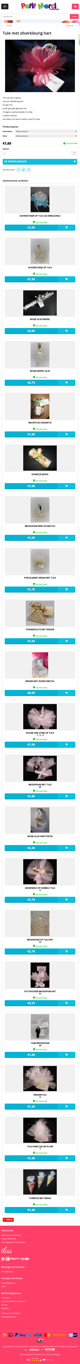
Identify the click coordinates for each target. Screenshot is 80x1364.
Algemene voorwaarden (11, 1235)
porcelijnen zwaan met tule (40, 578)
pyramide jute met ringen (40, 629)
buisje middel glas (40, 371)
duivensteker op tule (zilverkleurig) (40, 216)
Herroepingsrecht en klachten (13, 1242)
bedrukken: (8, 131)
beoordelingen (53, 1354)
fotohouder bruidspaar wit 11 (40, 992)
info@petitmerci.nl (8, 1317)
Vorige (9, 25)
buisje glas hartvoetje (40, 836)
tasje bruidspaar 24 (40, 1044)
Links (3, 1286)
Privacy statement (8, 1238)
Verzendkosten (7, 1271)
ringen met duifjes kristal (40, 681)
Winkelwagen (75, 6)
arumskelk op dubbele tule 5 (40, 889)
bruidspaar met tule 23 (40, 785)
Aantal (6, 149)
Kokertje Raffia (40, 474)
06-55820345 (15, 1313)
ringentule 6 (40, 1096)
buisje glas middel (40, 319)
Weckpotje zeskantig (40, 423)
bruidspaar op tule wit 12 (40, 941)
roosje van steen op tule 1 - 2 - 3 (40, 734)
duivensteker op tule (40, 267)
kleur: (5, 136)
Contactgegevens (8, 1283)
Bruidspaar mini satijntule (40, 526)
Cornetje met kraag (40, 1198)
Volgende (70, 25)
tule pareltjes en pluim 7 (40, 1147)
